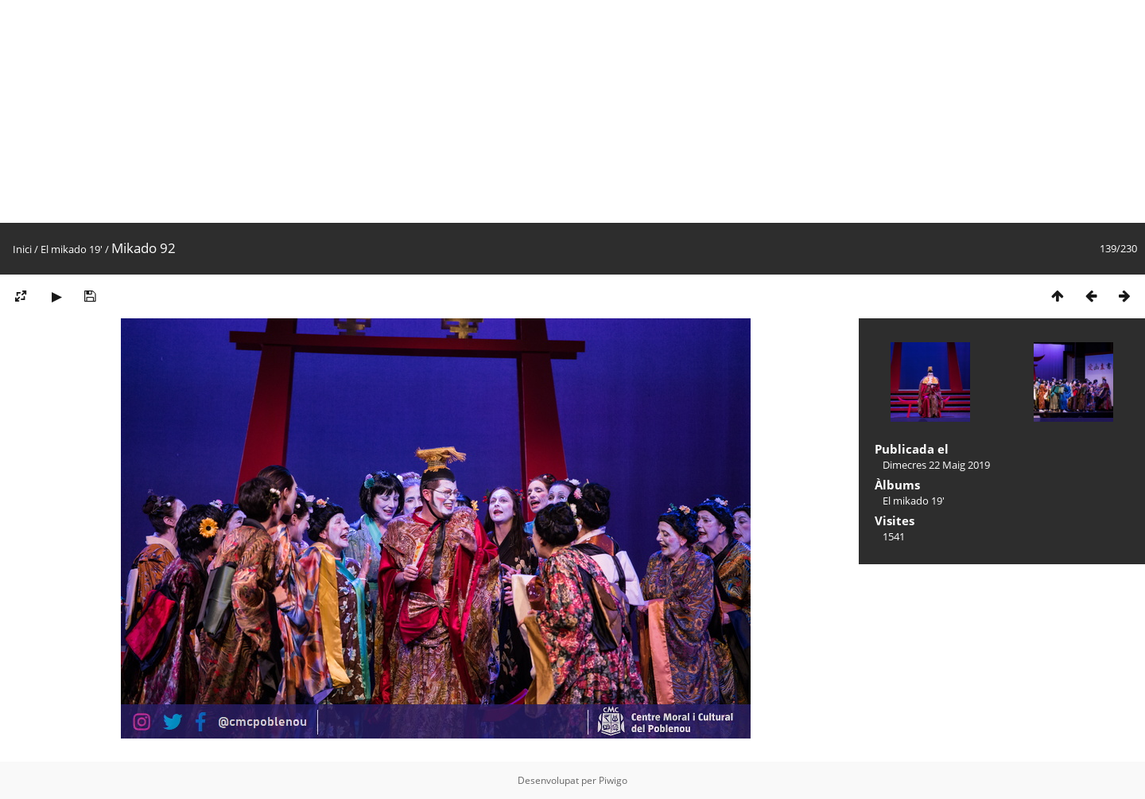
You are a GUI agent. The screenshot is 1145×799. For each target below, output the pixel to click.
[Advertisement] (477, 111)
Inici (22, 249)
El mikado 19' (72, 249)
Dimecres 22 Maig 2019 (936, 465)
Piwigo (613, 780)
